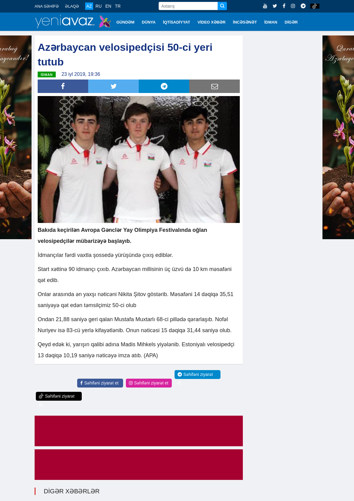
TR (118, 6)
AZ (89, 6)
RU (99, 6)
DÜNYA (149, 22)
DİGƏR (291, 22)
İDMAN (270, 22)
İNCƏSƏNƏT (245, 22)
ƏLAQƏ (72, 6)
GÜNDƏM (125, 22)
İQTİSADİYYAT (176, 22)
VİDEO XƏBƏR (212, 22)
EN (108, 6)
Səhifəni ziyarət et (99, 382)
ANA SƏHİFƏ (47, 6)
